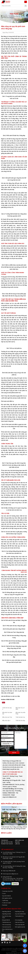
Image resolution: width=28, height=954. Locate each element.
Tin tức (10, 16)
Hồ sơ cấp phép (18, 920)
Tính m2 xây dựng (6, 924)
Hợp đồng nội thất (6, 913)
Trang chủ (4, 840)
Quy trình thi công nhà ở (6, 917)
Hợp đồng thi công (19, 911)
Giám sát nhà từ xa (19, 922)
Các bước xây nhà (6, 927)
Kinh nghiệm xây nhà (7, 898)
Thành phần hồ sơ (19, 916)
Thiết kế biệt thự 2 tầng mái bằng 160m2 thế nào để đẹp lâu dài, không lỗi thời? (14, 828)
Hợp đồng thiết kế (6, 911)
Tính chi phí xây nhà (19, 924)
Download (4, 905)
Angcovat (5, 16)
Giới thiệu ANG (19, 840)
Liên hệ (17, 843)
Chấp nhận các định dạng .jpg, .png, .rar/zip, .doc (6, 747)
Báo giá (17, 842)
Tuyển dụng (5, 900)
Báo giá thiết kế (6, 920)
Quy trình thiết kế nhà (20, 913)
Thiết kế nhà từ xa (6, 922)
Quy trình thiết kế (6, 895)
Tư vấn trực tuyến (6, 902)
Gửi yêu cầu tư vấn (7, 842)
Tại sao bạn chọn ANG (7, 891)
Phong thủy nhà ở (7, 843)
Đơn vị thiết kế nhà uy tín (7, 930)
